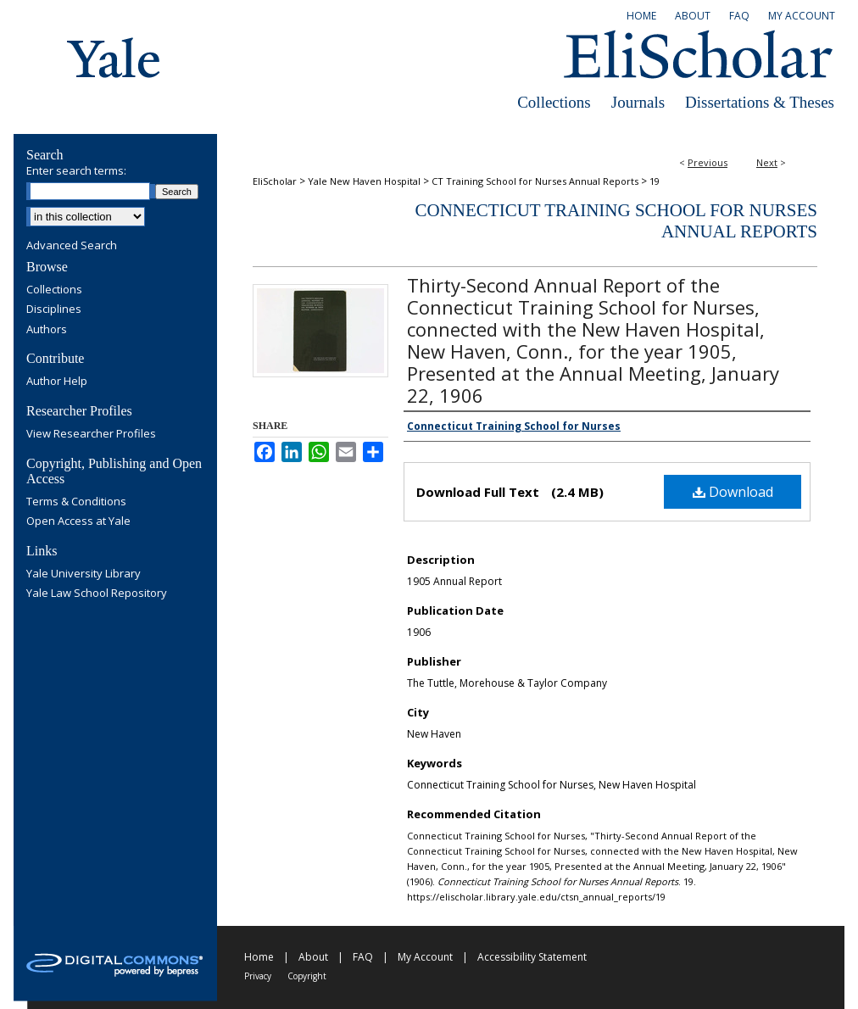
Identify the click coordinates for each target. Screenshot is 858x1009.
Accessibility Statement (532, 957)
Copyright (306, 976)
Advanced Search (71, 245)
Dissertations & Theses (759, 102)
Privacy (257, 976)
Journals (638, 102)
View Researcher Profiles (91, 434)
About (313, 957)
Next (766, 162)
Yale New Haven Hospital (364, 181)
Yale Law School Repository (96, 593)
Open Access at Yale (78, 521)
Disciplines (53, 309)
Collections (554, 102)
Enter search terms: (76, 170)
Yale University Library (83, 574)
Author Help (56, 381)
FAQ (363, 957)
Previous (707, 162)
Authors (46, 330)
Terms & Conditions (76, 502)
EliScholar (275, 181)
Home (259, 957)
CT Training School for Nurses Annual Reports (535, 181)
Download (733, 491)
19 (654, 181)
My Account (425, 957)
